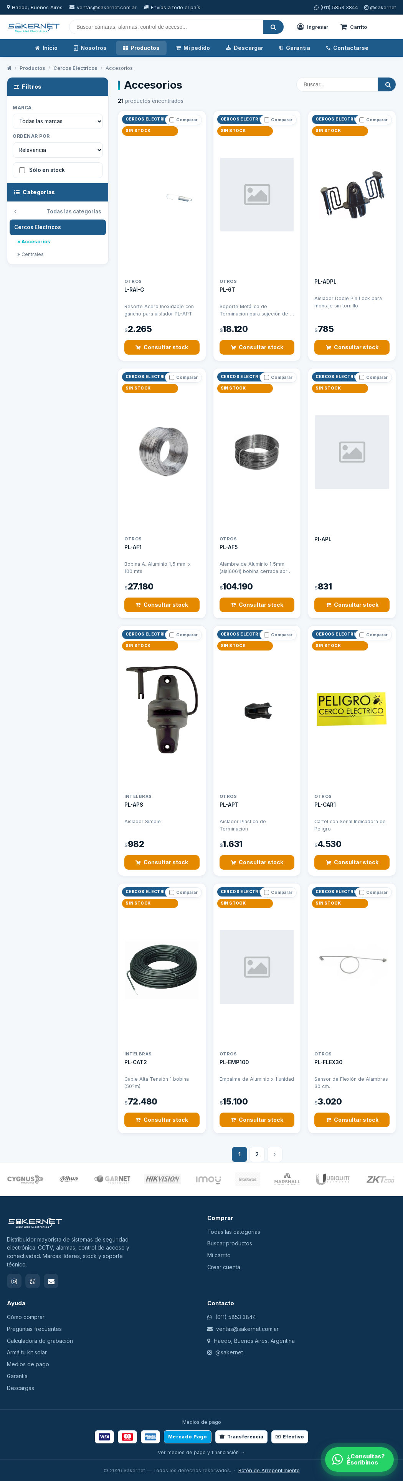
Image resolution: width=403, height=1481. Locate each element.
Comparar (183, 119)
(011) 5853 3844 (336, 7)
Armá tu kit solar (27, 1352)
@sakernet (380, 7)
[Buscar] (166, 27)
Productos (141, 48)
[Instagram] (14, 1281)
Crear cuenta (223, 1267)
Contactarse (347, 48)
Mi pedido (193, 48)
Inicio (46, 48)
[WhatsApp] (359, 1459)
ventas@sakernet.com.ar (107, 7)
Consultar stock (161, 347)
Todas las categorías (57, 211)
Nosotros (90, 48)
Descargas (20, 1388)
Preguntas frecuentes (34, 1329)
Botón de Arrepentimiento (269, 1470)
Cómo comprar (26, 1317)
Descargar (244, 48)
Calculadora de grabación (40, 1340)
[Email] (51, 1281)
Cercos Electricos (75, 68)
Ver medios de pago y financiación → (201, 1452)
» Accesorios (33, 241)
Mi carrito (219, 1255)
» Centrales (30, 254)
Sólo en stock (42, 170)
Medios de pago (28, 1364)
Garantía (294, 48)
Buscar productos (229, 1243)
